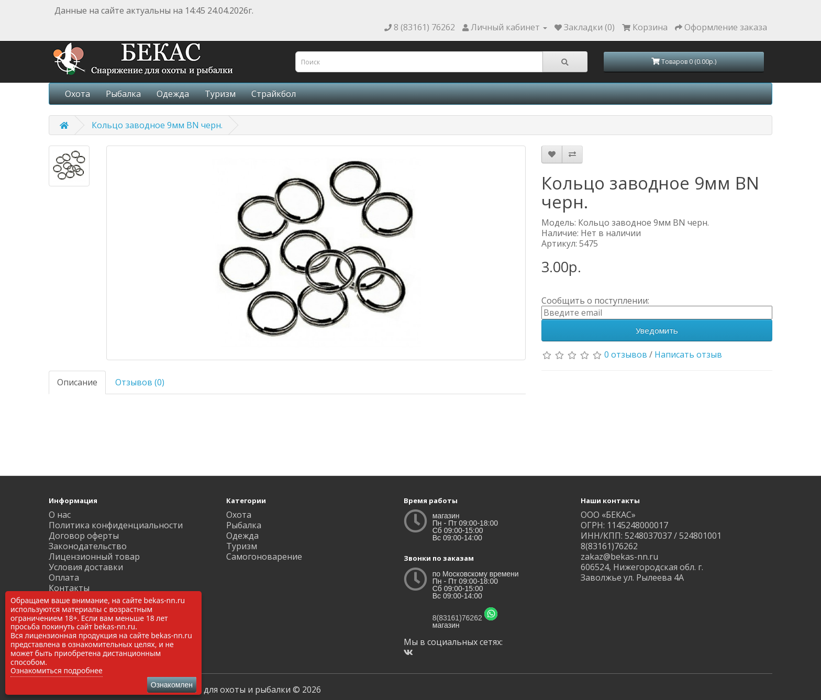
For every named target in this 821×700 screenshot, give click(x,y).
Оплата (64, 577)
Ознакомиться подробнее (56, 670)
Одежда (173, 93)
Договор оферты (84, 535)
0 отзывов (625, 354)
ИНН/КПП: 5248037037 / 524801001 (651, 535)
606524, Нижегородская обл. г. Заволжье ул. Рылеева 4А (642, 572)
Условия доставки (86, 567)
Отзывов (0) (139, 382)
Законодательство (88, 546)
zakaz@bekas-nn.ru (619, 556)
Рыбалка (123, 93)
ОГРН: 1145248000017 (624, 525)
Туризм (220, 93)
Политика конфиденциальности (116, 525)
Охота (77, 93)
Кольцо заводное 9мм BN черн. (157, 125)
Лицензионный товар (94, 556)
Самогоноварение (264, 556)
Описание (77, 382)
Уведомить (657, 330)
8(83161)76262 (457, 618)
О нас (60, 514)
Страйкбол (273, 93)
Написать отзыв (688, 354)
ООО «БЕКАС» (608, 514)
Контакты (69, 588)
